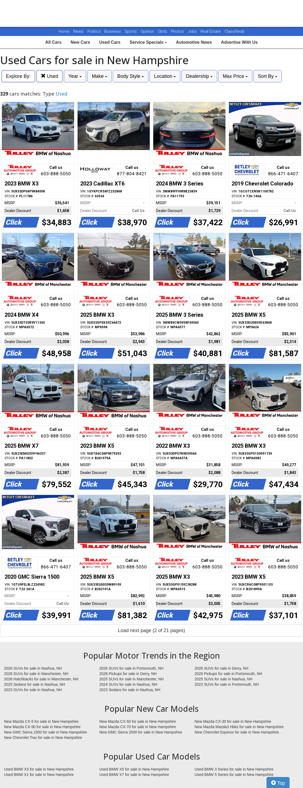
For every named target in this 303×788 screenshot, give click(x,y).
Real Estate (211, 31)
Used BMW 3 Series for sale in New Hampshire (234, 769)
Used (49, 76)
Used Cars (110, 42)
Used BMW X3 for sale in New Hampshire (39, 769)
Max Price (235, 76)
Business (113, 31)
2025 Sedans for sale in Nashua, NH (34, 684)
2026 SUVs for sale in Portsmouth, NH (131, 668)
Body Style (130, 76)
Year (75, 76)
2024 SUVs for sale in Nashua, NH (128, 684)
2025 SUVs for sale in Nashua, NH (224, 679)
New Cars (80, 42)
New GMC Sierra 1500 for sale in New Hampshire (45, 732)
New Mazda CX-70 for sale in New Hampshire (137, 727)
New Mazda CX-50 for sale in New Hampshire (137, 721)
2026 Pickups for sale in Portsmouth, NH (228, 674)
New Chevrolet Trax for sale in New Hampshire (43, 737)
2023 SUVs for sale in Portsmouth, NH (227, 684)
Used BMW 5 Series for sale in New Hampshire (234, 774)
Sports (131, 31)
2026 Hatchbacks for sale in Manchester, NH (41, 679)
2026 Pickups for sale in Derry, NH (128, 674)
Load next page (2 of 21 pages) (151, 630)
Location (165, 76)
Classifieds (234, 31)
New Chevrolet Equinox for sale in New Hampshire (237, 732)
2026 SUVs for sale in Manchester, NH (36, 674)
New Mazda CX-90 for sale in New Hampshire (42, 727)
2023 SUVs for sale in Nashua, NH (33, 690)
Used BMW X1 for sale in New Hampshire (39, 774)
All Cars (53, 42)
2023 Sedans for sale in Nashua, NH (129, 690)
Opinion (148, 31)
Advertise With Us (239, 42)
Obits (163, 31)
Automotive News (194, 42)
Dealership (199, 76)
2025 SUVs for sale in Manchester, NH (131, 679)
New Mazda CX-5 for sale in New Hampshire (41, 721)
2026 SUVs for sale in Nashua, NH (33, 668)
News (78, 31)
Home (64, 31)
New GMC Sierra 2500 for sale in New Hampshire (140, 732)
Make (99, 76)
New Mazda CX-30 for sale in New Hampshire (233, 721)
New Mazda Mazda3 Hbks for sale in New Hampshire (239, 727)
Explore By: (18, 76)
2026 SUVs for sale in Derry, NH (221, 668)
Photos (178, 31)
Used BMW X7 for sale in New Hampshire (134, 774)
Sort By (267, 76)
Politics (94, 31)
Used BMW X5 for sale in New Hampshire (134, 769)
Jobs (193, 31)
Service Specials (148, 42)
